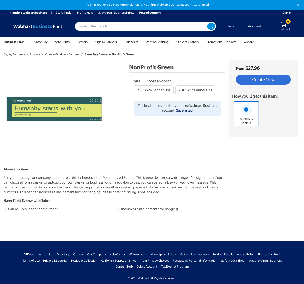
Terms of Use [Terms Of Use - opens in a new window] (31, 260)
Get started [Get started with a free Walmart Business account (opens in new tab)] (201, 4)
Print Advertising (157, 42)
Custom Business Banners (62, 54)
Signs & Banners (106, 42)
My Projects (85, 12)
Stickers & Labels (187, 42)
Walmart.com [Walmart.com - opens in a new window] (138, 254)
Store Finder (64, 12)
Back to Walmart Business (28, 12)
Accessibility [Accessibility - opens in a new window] (245, 254)
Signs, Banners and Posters (22, 54)
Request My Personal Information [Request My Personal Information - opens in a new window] (195, 260)
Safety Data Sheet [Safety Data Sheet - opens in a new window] (233, 260)
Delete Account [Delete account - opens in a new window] (147, 266)
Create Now (263, 79)
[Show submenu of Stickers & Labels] (200, 42)
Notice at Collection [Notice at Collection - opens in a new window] (84, 260)
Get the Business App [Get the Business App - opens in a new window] (194, 254)
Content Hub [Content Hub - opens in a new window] (124, 266)
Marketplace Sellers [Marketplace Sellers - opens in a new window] (164, 254)
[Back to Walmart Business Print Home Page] (37, 26)
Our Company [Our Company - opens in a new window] (96, 254)
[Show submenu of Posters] (89, 42)
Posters (82, 42)
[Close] (298, 5)
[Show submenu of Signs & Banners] (119, 42)
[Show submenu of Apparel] (256, 42)
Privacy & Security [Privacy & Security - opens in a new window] (55, 260)
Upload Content (150, 12)
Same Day (41, 42)
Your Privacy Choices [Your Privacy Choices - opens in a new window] (155, 260)
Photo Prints (61, 42)
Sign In (287, 12)
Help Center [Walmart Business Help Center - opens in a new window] (117, 254)
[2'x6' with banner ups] (195, 90)
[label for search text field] (141, 26)
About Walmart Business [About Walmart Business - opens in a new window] (265, 260)
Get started (184, 110)
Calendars (131, 42)
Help (230, 26)
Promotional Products (221, 42)
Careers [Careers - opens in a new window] (78, 254)
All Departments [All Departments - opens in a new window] (34, 254)
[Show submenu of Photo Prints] (71, 42)
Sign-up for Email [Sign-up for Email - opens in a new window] (269, 254)
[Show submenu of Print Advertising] (170, 42)
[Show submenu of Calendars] (140, 42)
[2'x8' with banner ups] (154, 90)
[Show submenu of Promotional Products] (238, 42)
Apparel (249, 42)
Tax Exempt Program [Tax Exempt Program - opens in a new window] (175, 266)
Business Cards (14, 42)
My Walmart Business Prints (115, 12)
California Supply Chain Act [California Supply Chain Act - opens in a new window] (119, 260)
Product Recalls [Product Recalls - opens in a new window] (222, 254)
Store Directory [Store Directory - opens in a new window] (59, 254)
